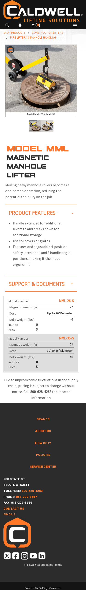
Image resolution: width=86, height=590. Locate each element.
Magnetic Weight (24, 307)
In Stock (13, 325)
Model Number (18, 301)
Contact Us (13, 508)
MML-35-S (66, 338)
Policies (43, 455)
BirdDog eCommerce (50, 588)
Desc (13, 313)
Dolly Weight (22, 320)
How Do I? (43, 443)
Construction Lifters (47, 33)
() (35, 25)
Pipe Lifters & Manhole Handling (33, 37)
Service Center (43, 466)
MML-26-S (66, 301)
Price (12, 329)
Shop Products (14, 33)
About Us (43, 431)
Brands (43, 419)
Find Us (9, 514)
